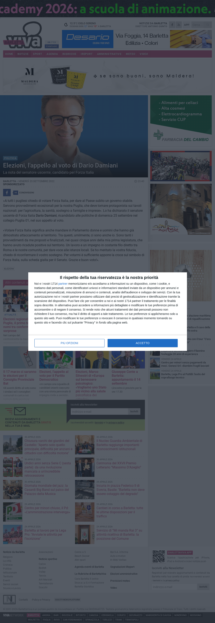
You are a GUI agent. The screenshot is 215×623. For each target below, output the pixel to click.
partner (62, 283)
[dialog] (107, 311)
